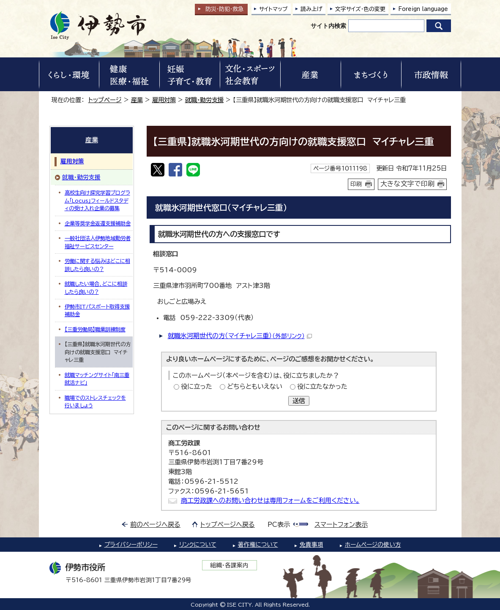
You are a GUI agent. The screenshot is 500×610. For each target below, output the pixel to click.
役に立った (196, 386)
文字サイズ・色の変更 (360, 9)
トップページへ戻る (227, 524)
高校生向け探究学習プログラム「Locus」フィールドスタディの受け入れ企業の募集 (97, 200)
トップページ (105, 100)
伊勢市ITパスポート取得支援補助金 (97, 310)
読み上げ (311, 9)
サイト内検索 (328, 25)
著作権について (258, 545)
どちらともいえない (254, 386)
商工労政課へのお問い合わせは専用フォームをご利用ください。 (270, 500)
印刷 (356, 184)
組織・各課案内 (229, 565)
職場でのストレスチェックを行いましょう (95, 401)
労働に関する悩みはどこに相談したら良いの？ (97, 264)
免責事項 (311, 545)
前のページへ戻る (155, 524)
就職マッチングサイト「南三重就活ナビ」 (97, 378)
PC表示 (279, 524)
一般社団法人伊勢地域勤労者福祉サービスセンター (98, 242)
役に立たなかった (322, 386)
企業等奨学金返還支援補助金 (98, 223)
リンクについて (197, 545)
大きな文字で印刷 (407, 183)
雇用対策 (164, 100)
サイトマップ (273, 9)
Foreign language (423, 9)
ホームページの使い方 (373, 545)
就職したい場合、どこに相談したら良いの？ (96, 287)
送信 (298, 401)
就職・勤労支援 (204, 100)
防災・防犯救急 (224, 9)
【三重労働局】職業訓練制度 (95, 329)
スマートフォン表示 (341, 524)
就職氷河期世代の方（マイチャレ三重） (240, 336)
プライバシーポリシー (131, 545)
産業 (137, 100)
